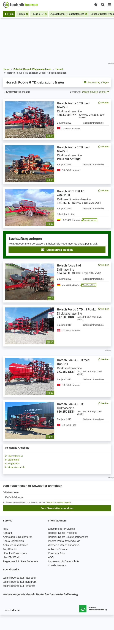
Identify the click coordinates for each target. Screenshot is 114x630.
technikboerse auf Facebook (19, 577)
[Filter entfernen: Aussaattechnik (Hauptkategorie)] (69, 14)
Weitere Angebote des (40, 594)
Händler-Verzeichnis (15, 553)
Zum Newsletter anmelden (57, 508)
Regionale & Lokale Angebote (20, 561)
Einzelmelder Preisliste (61, 528)
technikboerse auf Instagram (19, 581)
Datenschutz (71, 561)
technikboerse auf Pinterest (19, 585)
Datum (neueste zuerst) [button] (95, 91)
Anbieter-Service (58, 549)
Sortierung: (75, 91)
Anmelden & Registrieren (17, 536)
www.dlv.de (12, 610)
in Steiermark (12, 459)
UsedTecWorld (11, 557)
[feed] (57, 270)
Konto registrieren (13, 540)
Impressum (54, 561)
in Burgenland (12, 463)
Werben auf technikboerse (63, 544)
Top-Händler (10, 549)
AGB (51, 557)
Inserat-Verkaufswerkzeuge (64, 540)
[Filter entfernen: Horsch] (22, 14)
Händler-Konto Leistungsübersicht (68, 536)
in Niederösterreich (15, 467)
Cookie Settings (57, 565)
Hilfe (5, 528)
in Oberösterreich (14, 456)
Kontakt (7, 532)
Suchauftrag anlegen (96, 82)
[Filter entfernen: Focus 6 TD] (39, 14)
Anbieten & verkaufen (15, 544)
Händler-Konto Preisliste (62, 532)
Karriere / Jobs (56, 553)
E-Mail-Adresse (11, 492)
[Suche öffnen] (102, 5)
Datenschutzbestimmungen (57, 502)
